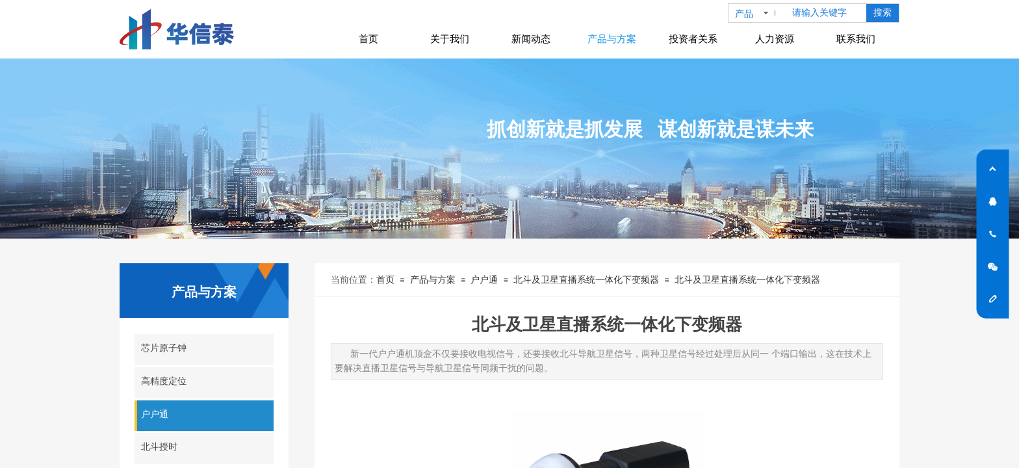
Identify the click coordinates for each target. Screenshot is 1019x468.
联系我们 (855, 39)
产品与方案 (433, 280)
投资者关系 (693, 39)
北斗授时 (159, 447)
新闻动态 (530, 39)
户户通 (484, 280)
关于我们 (449, 39)
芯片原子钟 (164, 348)
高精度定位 (164, 381)
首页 (385, 280)
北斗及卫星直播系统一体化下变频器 (586, 280)
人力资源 (774, 39)
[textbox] (826, 13)
